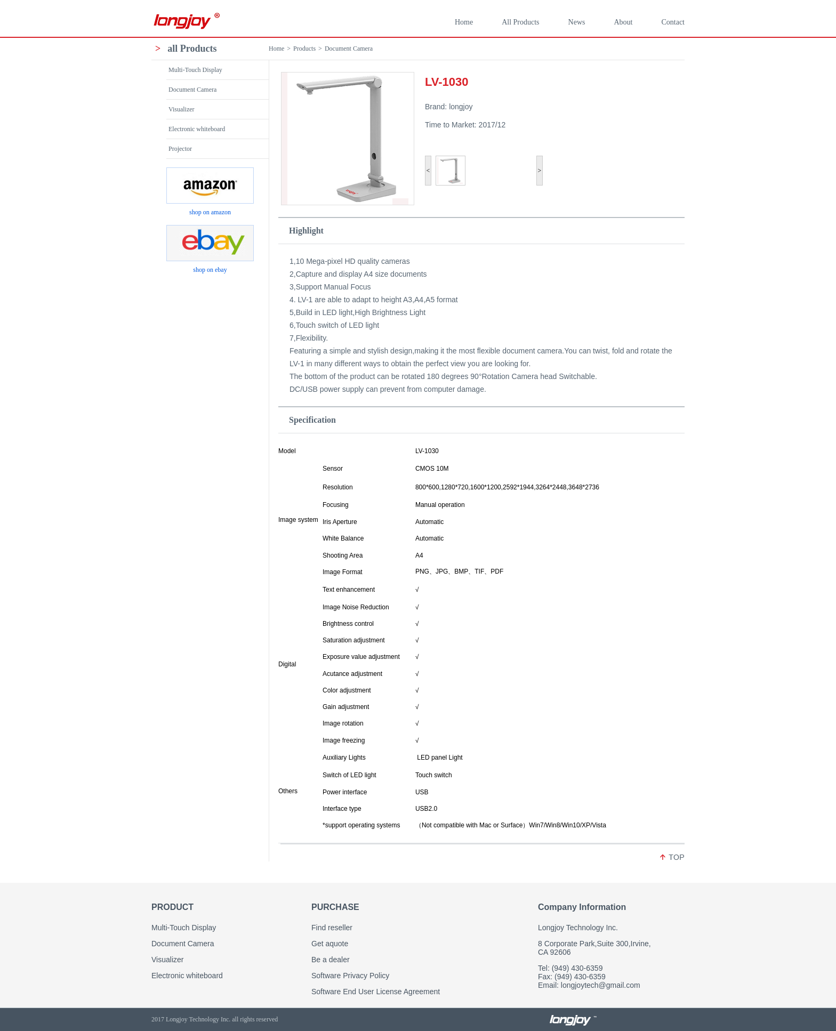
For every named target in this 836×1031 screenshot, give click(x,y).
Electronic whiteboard (196, 129)
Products (304, 48)
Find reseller (331, 927)
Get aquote (329, 943)
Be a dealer (330, 959)
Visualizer (181, 109)
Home (464, 22)
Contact (673, 22)
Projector (180, 148)
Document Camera (349, 48)
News (576, 22)
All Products (520, 22)
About (623, 22)
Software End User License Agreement (375, 991)
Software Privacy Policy (350, 975)
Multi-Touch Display (195, 70)
